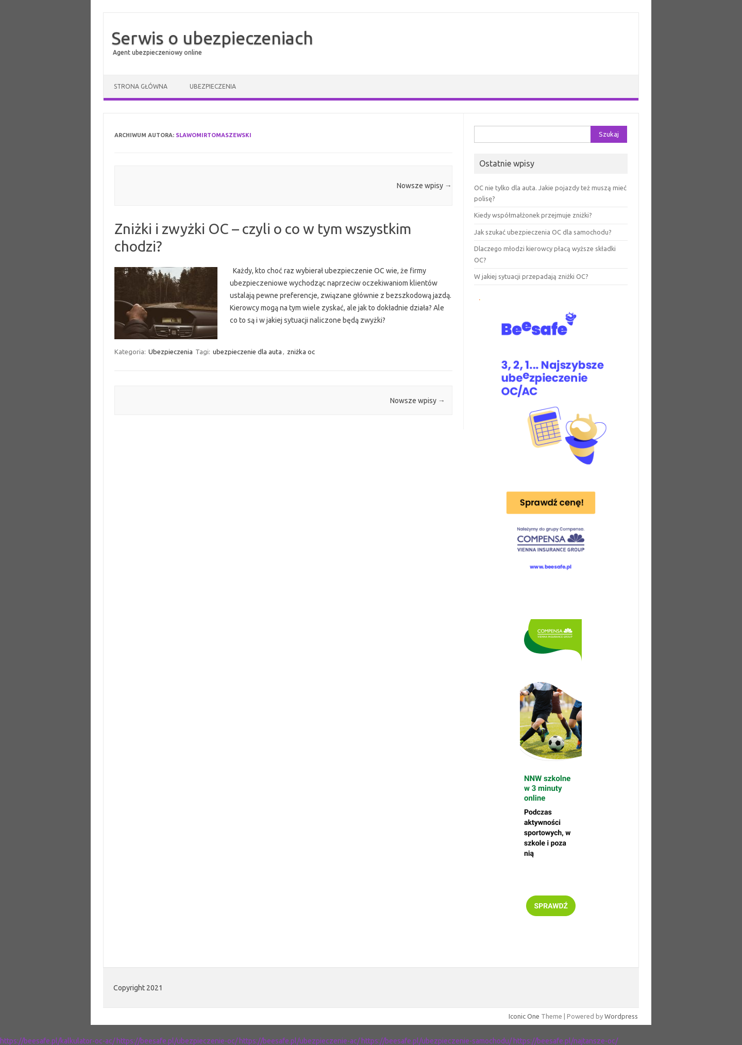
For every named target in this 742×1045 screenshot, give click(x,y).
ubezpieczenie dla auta (247, 351)
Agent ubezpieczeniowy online (157, 52)
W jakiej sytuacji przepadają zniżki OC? (531, 276)
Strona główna (140, 86)
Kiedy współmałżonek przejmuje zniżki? (533, 215)
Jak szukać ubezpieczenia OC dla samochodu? (543, 232)
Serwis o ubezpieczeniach (212, 37)
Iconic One (524, 1016)
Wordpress (621, 1016)
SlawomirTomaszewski (213, 135)
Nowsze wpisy (424, 185)
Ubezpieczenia (213, 86)
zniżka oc (301, 351)
